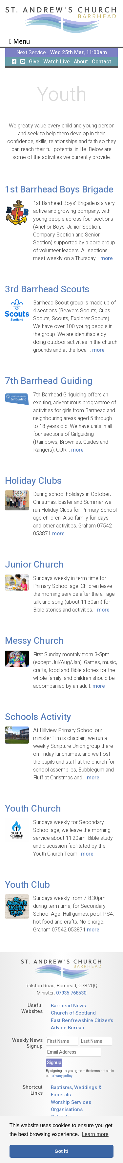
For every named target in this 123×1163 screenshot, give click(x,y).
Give (34, 62)
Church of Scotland (73, 1013)
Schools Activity (38, 717)
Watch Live (56, 62)
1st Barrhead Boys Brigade (59, 189)
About (81, 62)
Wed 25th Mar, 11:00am (78, 52)
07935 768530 (71, 992)
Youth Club (27, 885)
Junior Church (34, 564)
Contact (101, 62)
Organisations (67, 1109)
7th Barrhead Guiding (48, 381)
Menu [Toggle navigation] (19, 41)
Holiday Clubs (33, 481)
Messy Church (34, 641)
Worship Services (71, 1102)
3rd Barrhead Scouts (47, 289)
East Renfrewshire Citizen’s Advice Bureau (82, 1024)
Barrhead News (68, 1005)
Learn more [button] (95, 1134)
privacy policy (61, 1076)
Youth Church (33, 809)
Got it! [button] (61, 1151)
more (106, 258)
